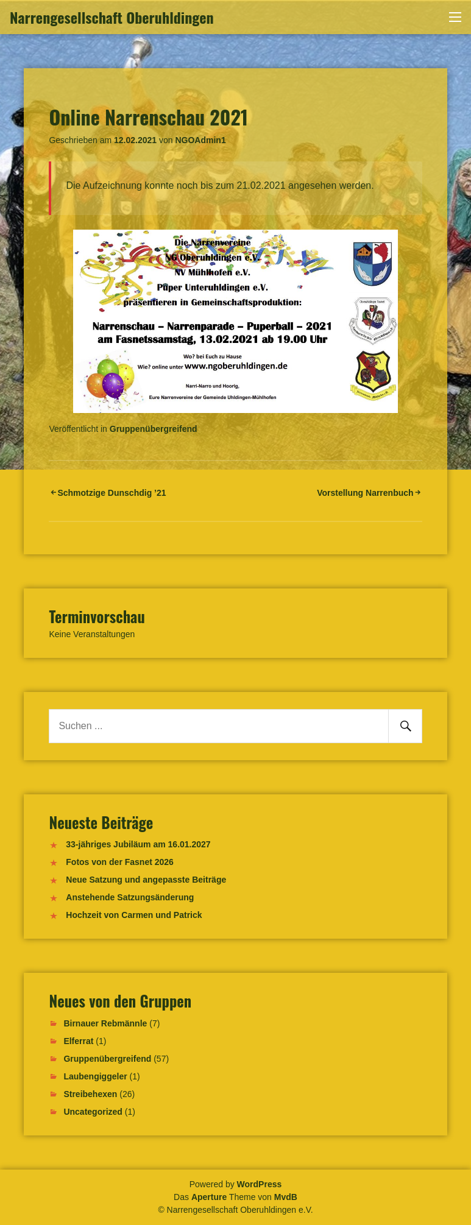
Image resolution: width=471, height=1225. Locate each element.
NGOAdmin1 (200, 140)
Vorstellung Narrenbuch (365, 493)
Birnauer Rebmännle (105, 1023)
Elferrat (78, 1041)
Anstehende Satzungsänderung (130, 897)
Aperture (209, 1197)
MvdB (285, 1197)
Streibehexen (90, 1094)
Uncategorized (92, 1112)
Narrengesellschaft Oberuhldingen (112, 17)
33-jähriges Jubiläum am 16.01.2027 (138, 844)
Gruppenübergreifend (153, 429)
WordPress (259, 1184)
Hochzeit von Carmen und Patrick (134, 915)
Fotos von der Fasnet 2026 (120, 862)
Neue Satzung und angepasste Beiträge (146, 879)
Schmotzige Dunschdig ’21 (111, 493)
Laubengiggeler (95, 1076)
